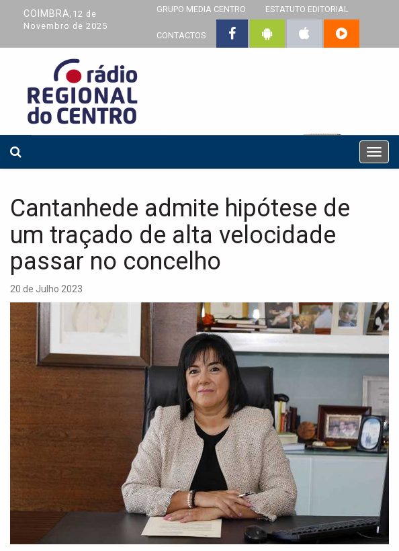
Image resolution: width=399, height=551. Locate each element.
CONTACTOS (181, 35)
